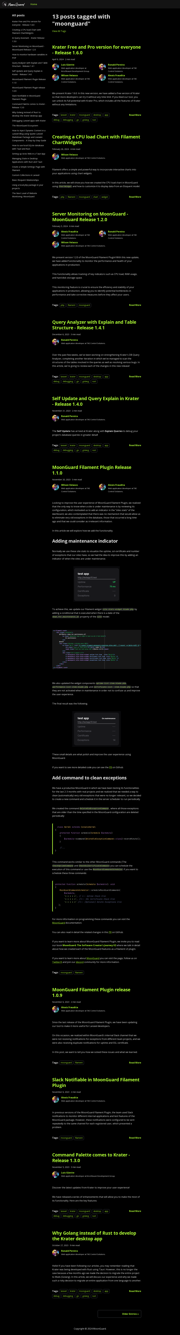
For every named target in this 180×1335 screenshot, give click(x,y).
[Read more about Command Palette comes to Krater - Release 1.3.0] (135, 1211)
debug (56, 119)
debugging (68, 119)
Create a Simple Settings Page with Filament (28, 168)
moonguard (84, 115)
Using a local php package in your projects (27, 187)
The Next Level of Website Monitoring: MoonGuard (24, 195)
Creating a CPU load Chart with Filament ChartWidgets (26, 31)
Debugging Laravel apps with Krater (29, 120)
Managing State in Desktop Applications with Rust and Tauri (27, 160)
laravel (64, 115)
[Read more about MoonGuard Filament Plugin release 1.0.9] (135, 1062)
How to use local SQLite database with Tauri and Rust (28, 147)
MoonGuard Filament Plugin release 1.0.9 (28, 89)
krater (73, 115)
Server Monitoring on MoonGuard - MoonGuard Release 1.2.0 (28, 48)
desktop (97, 115)
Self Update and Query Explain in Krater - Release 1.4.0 (27, 73)
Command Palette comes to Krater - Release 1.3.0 (29, 106)
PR (110, 767)
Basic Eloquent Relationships (25, 180)
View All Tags (59, 31)
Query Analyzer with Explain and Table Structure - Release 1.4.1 (30, 64)
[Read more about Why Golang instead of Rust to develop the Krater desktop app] (135, 1291)
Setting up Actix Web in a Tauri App (28, 153)
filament (71, 197)
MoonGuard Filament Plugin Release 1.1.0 (29, 81)
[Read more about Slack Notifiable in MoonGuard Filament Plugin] (135, 1137)
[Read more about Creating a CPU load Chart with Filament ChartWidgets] (135, 196)
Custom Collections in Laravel (25, 175)
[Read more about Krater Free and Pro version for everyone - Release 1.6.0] (135, 114)
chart (95, 197)
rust (94, 119)
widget (105, 197)
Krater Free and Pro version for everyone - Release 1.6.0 (26, 23)
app (106, 115)
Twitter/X (57, 962)
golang (85, 119)
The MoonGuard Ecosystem (25, 125)
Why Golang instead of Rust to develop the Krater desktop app (27, 114)
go (77, 119)
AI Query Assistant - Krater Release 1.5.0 (28, 40)
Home (33, 4)
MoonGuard (58, 922)
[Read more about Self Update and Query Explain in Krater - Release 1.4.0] (135, 445)
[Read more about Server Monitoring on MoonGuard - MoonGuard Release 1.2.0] (135, 305)
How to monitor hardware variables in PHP (29, 56)
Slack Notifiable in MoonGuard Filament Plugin (26, 97)
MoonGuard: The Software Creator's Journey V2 (89, 945)
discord (80, 962)
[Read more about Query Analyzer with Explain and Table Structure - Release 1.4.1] (135, 376)
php (62, 197)
